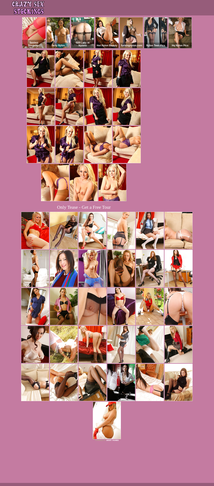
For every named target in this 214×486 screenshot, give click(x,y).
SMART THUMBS (112, 440)
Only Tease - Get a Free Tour (84, 207)
